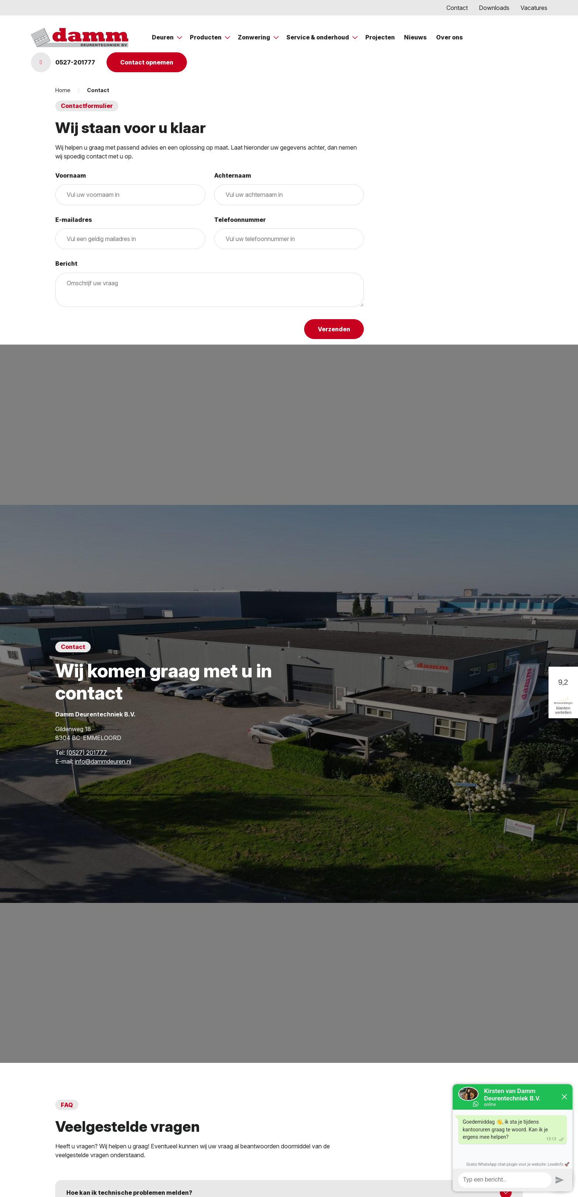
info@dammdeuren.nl (103, 761)
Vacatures (533, 7)
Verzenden (334, 329)
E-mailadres (73, 219)
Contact (457, 7)
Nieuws (415, 37)
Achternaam (232, 175)
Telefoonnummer (240, 219)
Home (62, 90)
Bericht (66, 263)
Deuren (163, 37)
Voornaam (70, 175)
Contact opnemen (146, 62)
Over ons (449, 37)
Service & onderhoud (318, 37)
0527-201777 (63, 62)
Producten (206, 37)
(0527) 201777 (86, 752)
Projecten (380, 37)
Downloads (494, 7)
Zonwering (254, 37)
